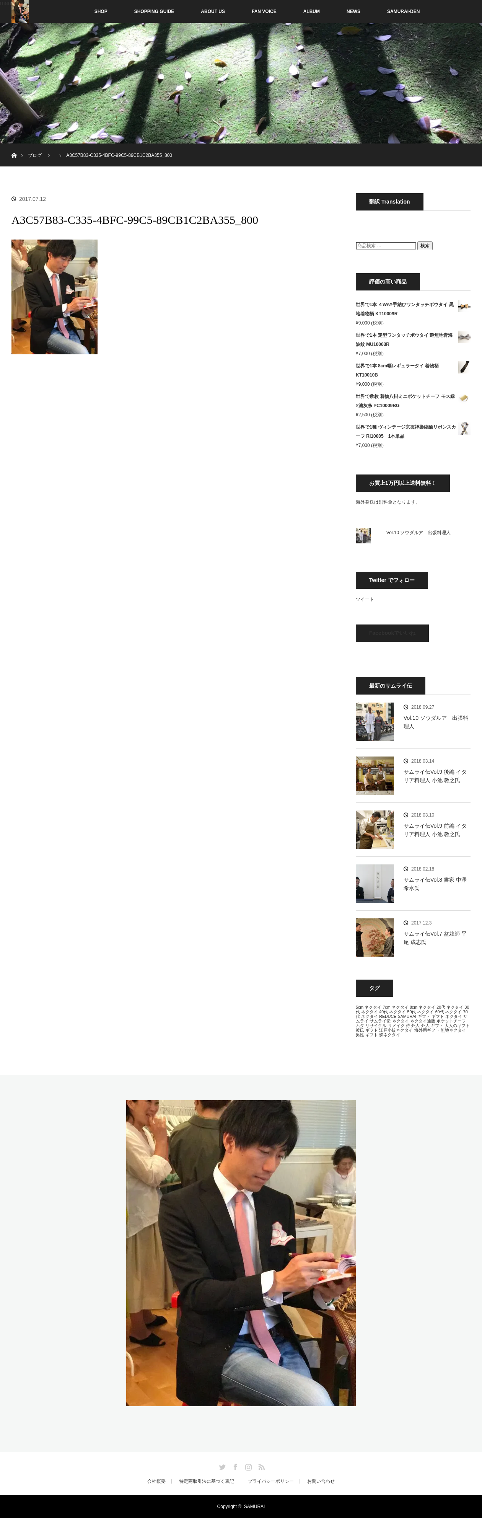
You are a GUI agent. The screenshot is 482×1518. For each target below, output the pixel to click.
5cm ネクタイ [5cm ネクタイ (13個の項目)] (368, 1007)
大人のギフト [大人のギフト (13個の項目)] (457, 1025)
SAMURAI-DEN (403, 11)
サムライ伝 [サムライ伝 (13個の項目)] (380, 1021)
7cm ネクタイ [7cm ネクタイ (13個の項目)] (395, 1007)
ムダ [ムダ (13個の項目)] (360, 1025)
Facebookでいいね (392, 633)
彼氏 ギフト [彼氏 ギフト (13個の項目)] (367, 1030)
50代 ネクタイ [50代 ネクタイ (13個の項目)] (420, 1011)
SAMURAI (254, 1506)
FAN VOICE (264, 11)
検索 (425, 245)
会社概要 (156, 1481)
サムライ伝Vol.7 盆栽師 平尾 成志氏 (435, 938)
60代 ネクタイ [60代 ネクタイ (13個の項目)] (448, 1011)
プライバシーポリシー (271, 1481)
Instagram (247, 1465)
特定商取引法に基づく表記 (206, 1481)
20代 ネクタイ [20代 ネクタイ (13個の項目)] (449, 1007)
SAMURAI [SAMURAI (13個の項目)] (407, 1016)
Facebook (234, 1465)
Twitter (221, 1465)
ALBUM (311, 11)
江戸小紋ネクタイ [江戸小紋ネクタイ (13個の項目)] (396, 1030)
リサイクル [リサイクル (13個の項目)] (375, 1025)
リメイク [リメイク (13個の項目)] (396, 1025)
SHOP (84, 11)
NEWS (353, 11)
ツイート (365, 599)
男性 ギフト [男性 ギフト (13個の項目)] (367, 1034)
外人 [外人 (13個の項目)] (415, 1025)
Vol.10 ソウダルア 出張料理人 (418, 532)
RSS (260, 1465)
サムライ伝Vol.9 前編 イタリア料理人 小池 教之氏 (435, 830)
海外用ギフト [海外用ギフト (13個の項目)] (427, 1030)
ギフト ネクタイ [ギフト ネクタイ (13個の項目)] (447, 1016)
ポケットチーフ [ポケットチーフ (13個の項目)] (451, 1021)
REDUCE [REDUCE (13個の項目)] (387, 1016)
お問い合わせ (321, 1481)
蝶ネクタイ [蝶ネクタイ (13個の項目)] (389, 1034)
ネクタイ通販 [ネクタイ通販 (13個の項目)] (422, 1021)
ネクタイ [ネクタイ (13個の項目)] (400, 1021)
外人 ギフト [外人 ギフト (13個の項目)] (432, 1025)
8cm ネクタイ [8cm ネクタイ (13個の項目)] (422, 1007)
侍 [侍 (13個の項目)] (408, 1025)
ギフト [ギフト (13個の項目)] (424, 1016)
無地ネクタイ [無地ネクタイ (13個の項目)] (453, 1030)
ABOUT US (213, 11)
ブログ (35, 155)
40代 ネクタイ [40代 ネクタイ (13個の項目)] (392, 1011)
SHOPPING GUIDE (154, 11)
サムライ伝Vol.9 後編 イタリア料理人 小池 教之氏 (435, 776)
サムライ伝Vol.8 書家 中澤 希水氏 (435, 884)
